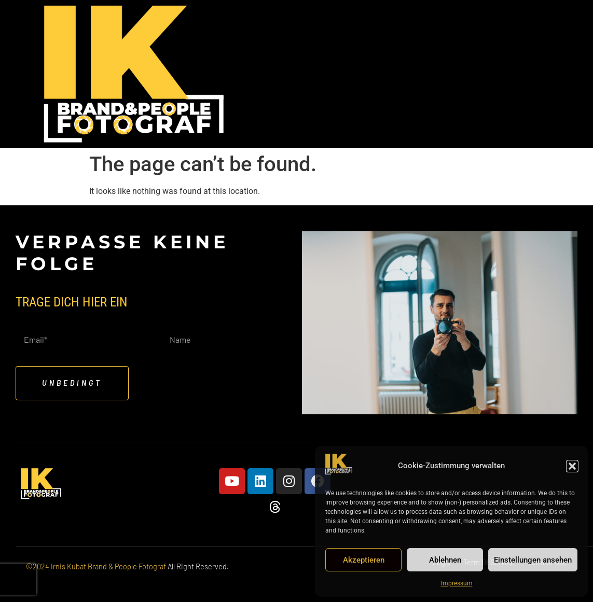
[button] (572, 466)
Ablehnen (445, 560)
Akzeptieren (363, 560)
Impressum (457, 583)
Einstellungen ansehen (533, 560)
